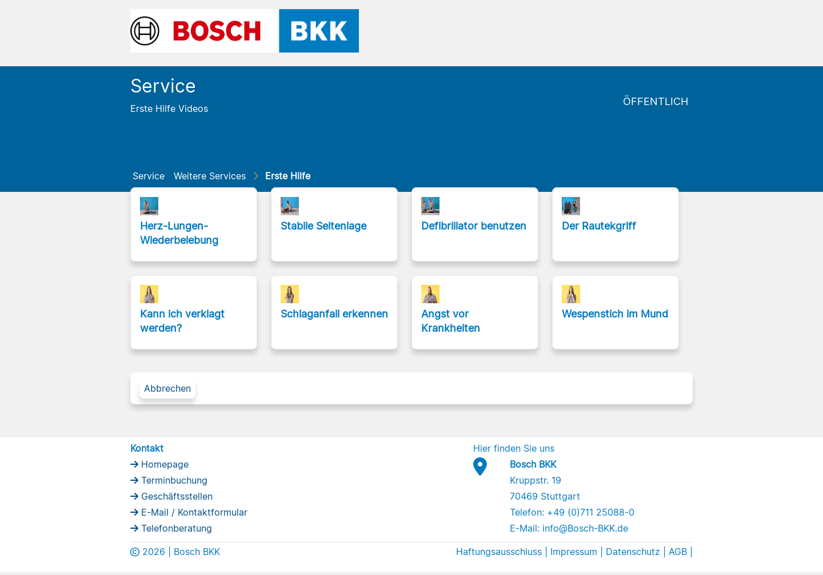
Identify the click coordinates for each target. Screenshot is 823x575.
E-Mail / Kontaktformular (192, 512)
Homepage (163, 464)
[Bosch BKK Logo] (244, 29)
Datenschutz (633, 551)
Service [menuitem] (149, 176)
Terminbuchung (172, 480)
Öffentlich (655, 101)
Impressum (573, 551)
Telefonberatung (175, 528)
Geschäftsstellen (175, 496)
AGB (678, 551)
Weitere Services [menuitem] (210, 176)
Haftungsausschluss (499, 551)
